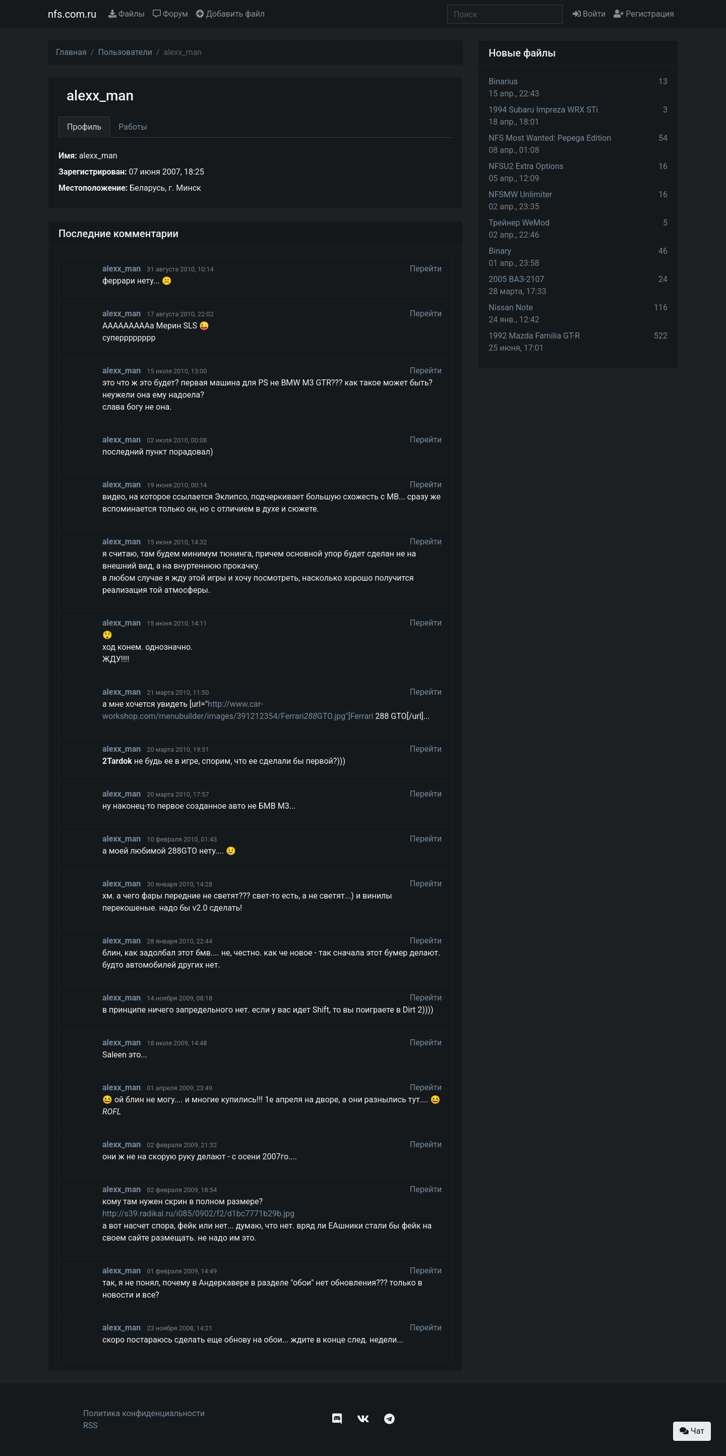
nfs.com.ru (72, 14)
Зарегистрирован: (92, 172)
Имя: (67, 155)
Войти (589, 14)
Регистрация (644, 14)
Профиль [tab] (84, 127)
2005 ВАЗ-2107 (516, 279)
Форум (170, 14)
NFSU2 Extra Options (526, 166)
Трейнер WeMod (519, 223)
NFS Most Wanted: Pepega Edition (550, 138)
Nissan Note (511, 307)
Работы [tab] (132, 127)
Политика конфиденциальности (144, 1413)
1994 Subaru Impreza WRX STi (543, 110)
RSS (90, 1425)
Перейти (426, 268)
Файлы (126, 14)
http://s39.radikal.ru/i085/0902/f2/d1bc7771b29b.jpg (198, 1213)
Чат (692, 1431)
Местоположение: (93, 188)
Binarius (503, 81)
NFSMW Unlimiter (520, 194)
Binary (500, 251)
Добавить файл (230, 14)
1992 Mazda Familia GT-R (534, 336)
